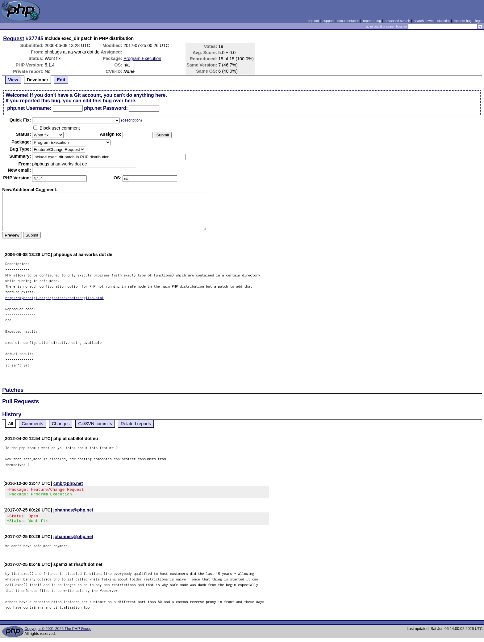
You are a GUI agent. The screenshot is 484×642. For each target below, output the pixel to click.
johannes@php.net (73, 511)
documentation (348, 21)
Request (13, 38)
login (478, 21)
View (13, 79)
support (328, 21)
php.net (313, 21)
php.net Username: (29, 108)
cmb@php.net (68, 483)
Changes (61, 423)
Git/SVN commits (95, 423)
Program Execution (142, 58)
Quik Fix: (20, 120)
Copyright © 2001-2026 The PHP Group (57, 632)
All (10, 423)
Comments (32, 423)
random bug (463, 21)
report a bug (372, 21)
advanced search (397, 21)
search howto (423, 21)
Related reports (136, 423)
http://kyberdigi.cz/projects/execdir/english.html (54, 298)
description (131, 120)
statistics (443, 21)
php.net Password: (106, 108)
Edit (61, 79)
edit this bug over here (109, 100)
